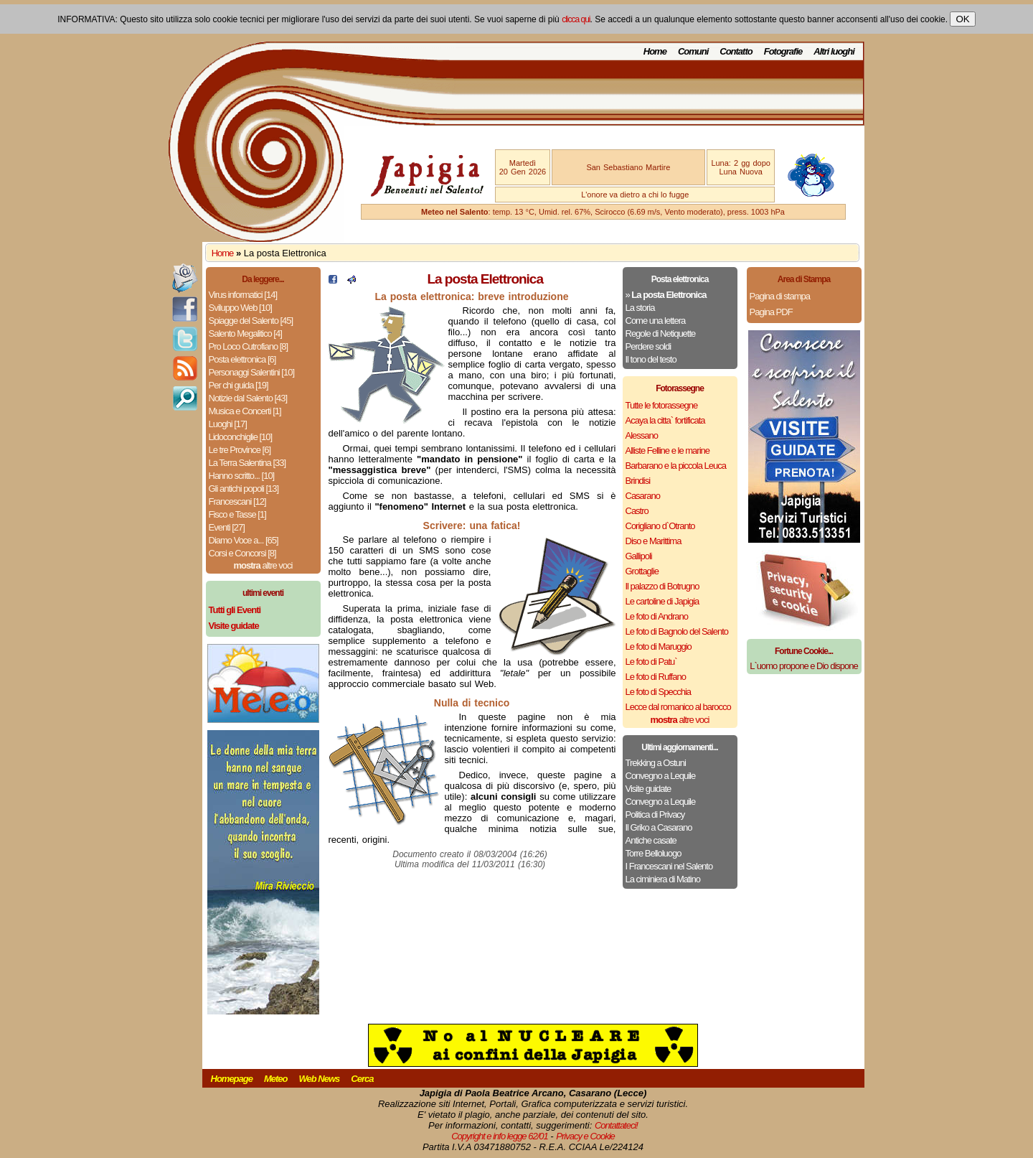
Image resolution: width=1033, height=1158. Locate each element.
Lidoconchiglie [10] (241, 436)
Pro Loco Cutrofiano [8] (248, 346)
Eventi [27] (227, 527)
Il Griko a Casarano (659, 827)
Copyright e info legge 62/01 (499, 1136)
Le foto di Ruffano (656, 676)
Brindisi (638, 480)
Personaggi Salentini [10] (252, 372)
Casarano (643, 495)
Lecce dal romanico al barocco (678, 706)
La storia (640, 307)
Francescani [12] (237, 501)
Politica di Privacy (655, 814)
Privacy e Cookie (585, 1136)
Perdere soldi (648, 346)
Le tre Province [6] (240, 449)
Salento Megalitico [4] (245, 333)
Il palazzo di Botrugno (662, 586)
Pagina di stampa (780, 296)
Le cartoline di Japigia (662, 601)
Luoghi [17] (228, 424)
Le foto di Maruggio (659, 646)
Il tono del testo (651, 359)
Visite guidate (648, 788)
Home (654, 51)
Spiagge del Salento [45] (251, 320)
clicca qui (576, 19)
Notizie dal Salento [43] (248, 398)
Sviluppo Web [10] (240, 307)
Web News (319, 1078)
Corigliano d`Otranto (660, 525)
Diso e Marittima (653, 541)
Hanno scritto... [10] (242, 475)
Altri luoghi (833, 51)
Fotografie (783, 51)
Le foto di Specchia (659, 691)
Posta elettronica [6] (242, 359)
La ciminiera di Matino (663, 879)
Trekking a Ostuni (656, 762)
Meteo (276, 1078)
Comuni (693, 51)
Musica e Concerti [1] (245, 411)
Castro (637, 510)
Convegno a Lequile (661, 775)
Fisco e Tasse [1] (237, 514)
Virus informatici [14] (243, 294)
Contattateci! (616, 1125)
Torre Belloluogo (653, 853)
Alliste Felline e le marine (668, 450)
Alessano (642, 435)
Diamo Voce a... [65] (243, 540)
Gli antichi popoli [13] (244, 488)
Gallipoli (639, 556)
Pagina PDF (771, 312)
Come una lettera (656, 320)
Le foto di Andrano (657, 616)
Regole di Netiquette (661, 333)
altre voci (263, 565)
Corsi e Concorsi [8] (242, 553)
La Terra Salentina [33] (247, 462)
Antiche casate (651, 840)
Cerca (362, 1078)
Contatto (736, 51)
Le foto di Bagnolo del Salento (677, 631)
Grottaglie (642, 571)
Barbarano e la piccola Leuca (676, 465)
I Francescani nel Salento (669, 866)
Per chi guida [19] (238, 385)
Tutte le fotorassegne (662, 405)
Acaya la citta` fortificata (665, 420)
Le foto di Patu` (651, 661)
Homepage (232, 1078)
